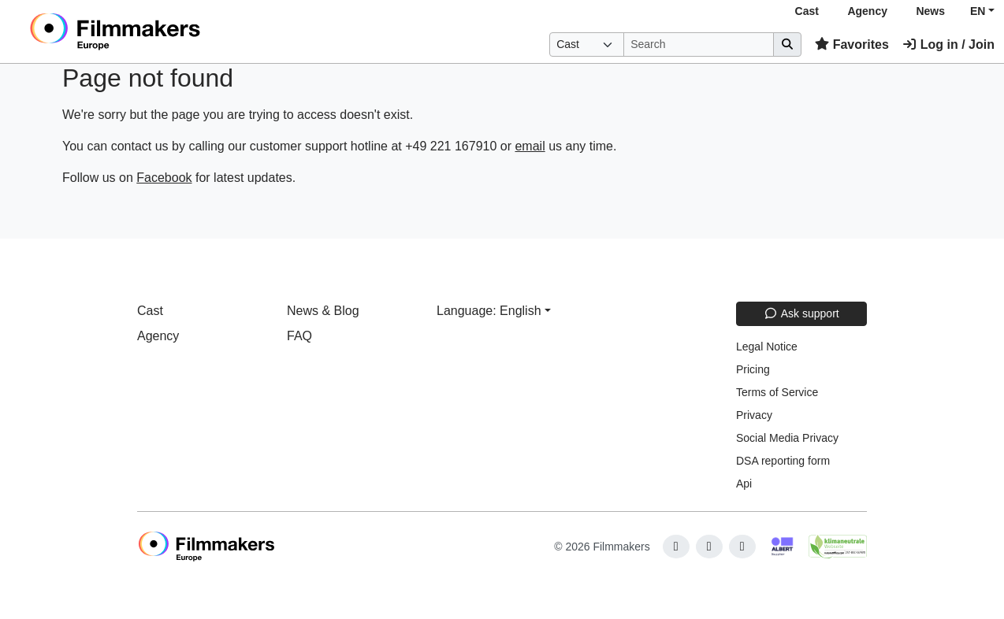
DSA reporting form (783, 460)
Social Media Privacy (787, 438)
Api (744, 483)
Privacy (754, 415)
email (530, 146)
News (930, 11)
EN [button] (977, 11)
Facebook (164, 177)
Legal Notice (767, 346)
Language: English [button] (489, 310)
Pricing (753, 369)
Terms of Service (777, 392)
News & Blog (323, 310)
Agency (867, 11)
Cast (807, 11)
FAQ (299, 336)
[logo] (154, 31)
